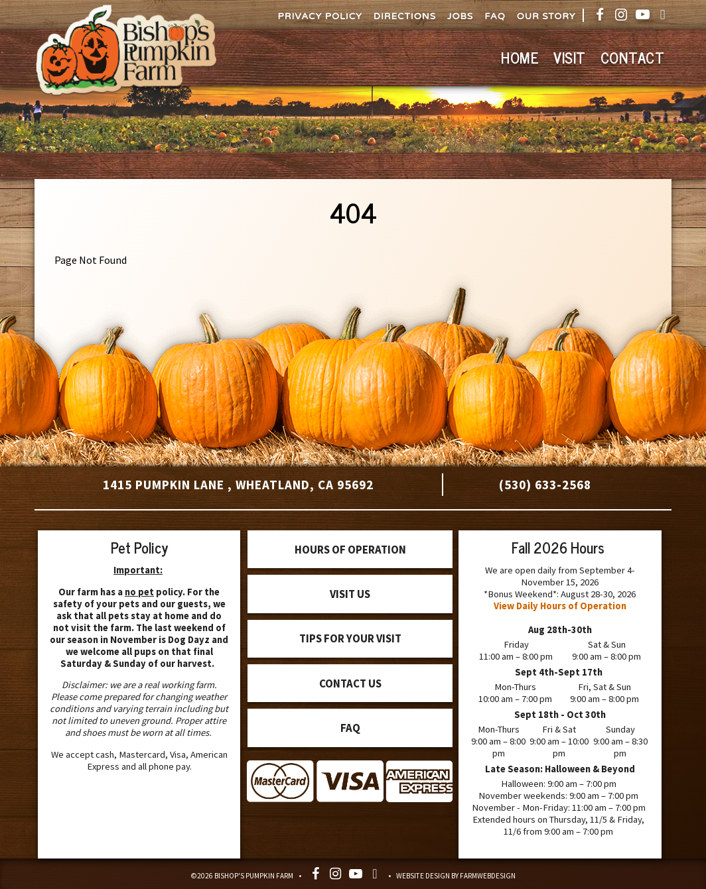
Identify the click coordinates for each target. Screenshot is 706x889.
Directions (405, 16)
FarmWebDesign (488, 875)
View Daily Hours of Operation (560, 606)
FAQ (495, 16)
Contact (632, 57)
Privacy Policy (320, 16)
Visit (569, 57)
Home (520, 57)
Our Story (546, 16)
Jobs (460, 16)
